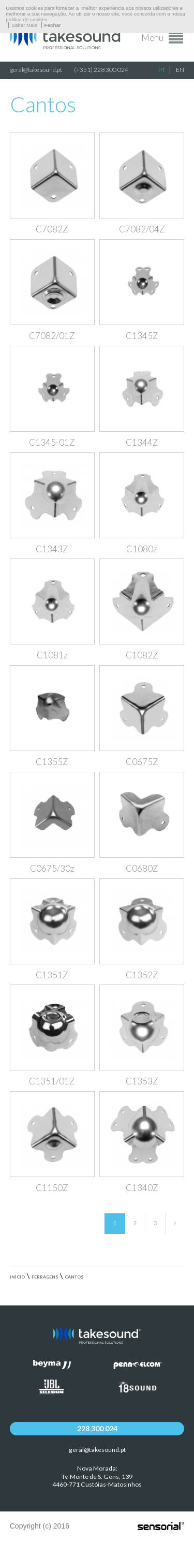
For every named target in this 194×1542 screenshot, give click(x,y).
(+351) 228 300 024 (101, 70)
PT (162, 70)
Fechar (52, 25)
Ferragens (45, 1277)
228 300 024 (97, 1428)
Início (17, 1277)
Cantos (74, 1277)
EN (180, 70)
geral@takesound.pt (36, 70)
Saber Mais (24, 25)
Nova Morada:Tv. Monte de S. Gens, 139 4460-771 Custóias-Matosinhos (97, 1476)
